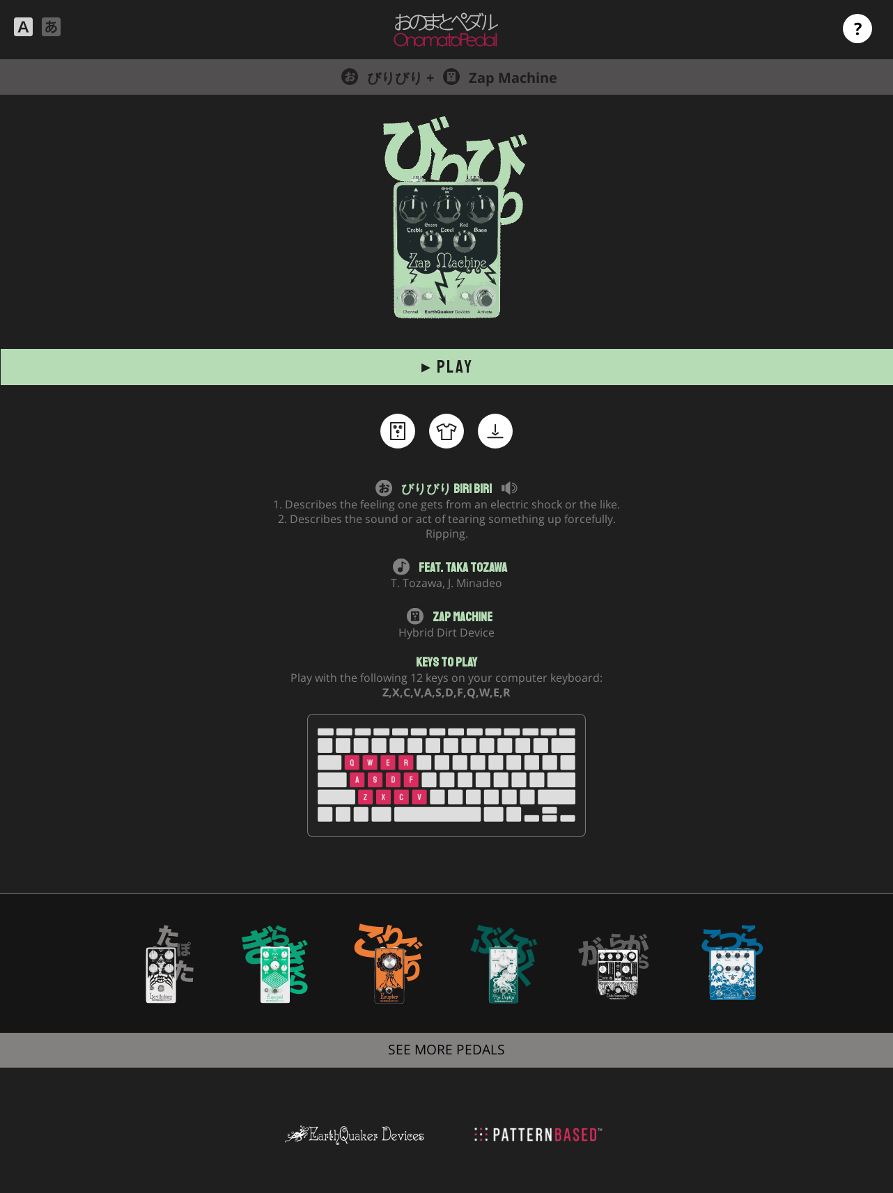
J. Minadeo (475, 583)
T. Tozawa (416, 583)
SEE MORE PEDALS (446, 1049)
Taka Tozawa (476, 567)
